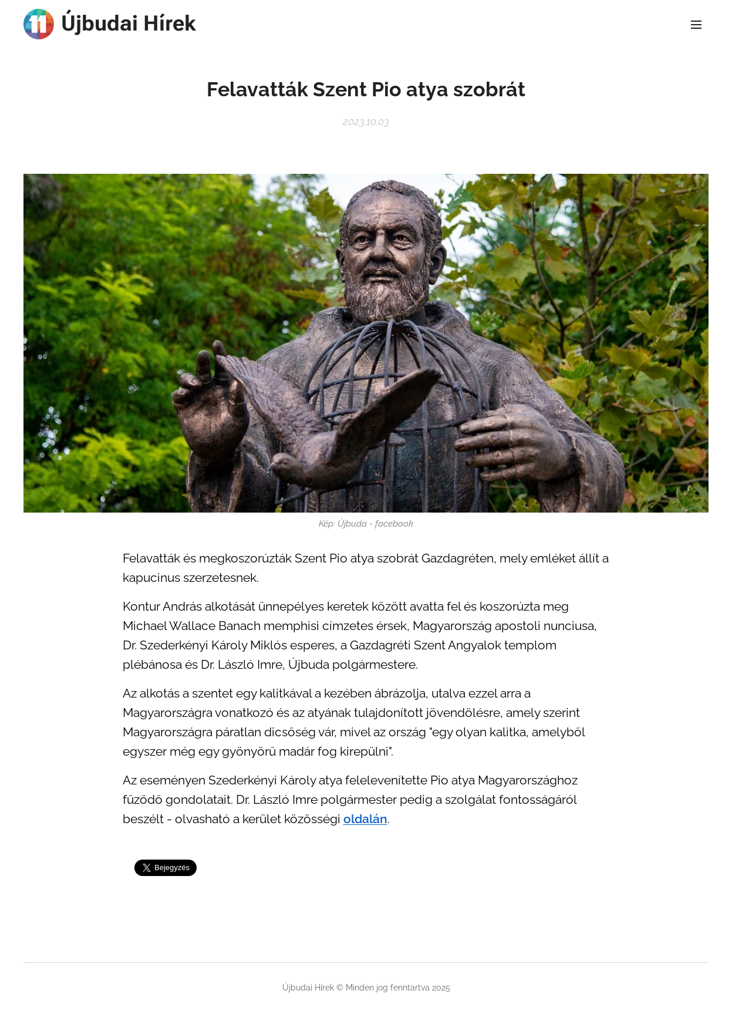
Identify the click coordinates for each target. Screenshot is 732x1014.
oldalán (365, 819)
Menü (696, 24)
